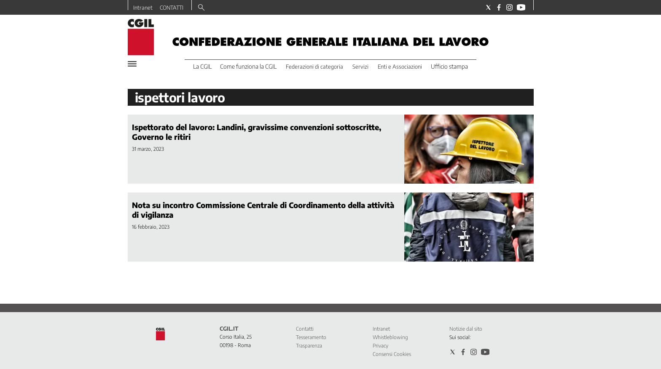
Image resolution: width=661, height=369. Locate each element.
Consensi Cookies (392, 354)
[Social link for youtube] (521, 7)
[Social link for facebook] (499, 7)
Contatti (305, 329)
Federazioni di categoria (314, 66)
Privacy (380, 345)
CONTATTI (171, 7)
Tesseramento (311, 337)
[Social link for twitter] (488, 7)
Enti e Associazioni (400, 66)
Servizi (360, 66)
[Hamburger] (132, 64)
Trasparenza (309, 345)
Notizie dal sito (465, 329)
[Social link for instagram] (509, 7)
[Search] (201, 8)
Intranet (143, 7)
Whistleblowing (390, 337)
